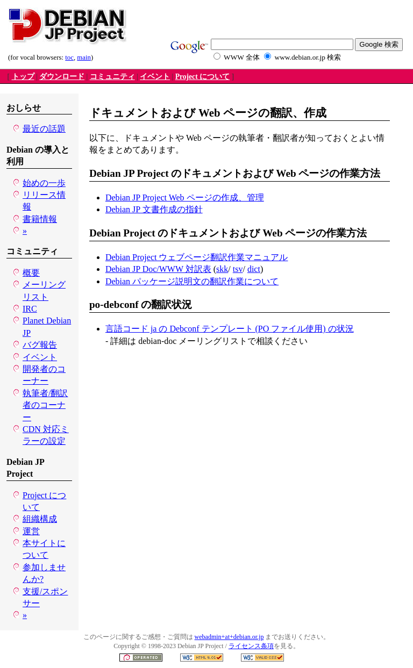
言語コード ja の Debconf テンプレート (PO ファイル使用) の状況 (229, 328)
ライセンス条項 (251, 646)
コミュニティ (112, 77)
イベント (155, 77)
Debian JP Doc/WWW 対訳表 (158, 269)
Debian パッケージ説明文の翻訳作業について (192, 281)
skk (222, 269)
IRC (30, 308)
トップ (23, 77)
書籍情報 (40, 219)
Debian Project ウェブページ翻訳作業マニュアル (196, 257)
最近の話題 (44, 128)
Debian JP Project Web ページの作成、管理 (184, 197)
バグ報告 (40, 344)
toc (69, 57)
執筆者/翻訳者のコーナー (45, 405)
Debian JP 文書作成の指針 (154, 209)
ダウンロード (61, 77)
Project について (202, 77)
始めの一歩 (44, 183)
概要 (31, 272)
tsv (238, 269)
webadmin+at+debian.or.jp (229, 637)
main (84, 57)
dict (253, 269)
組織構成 (40, 518)
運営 (31, 531)
